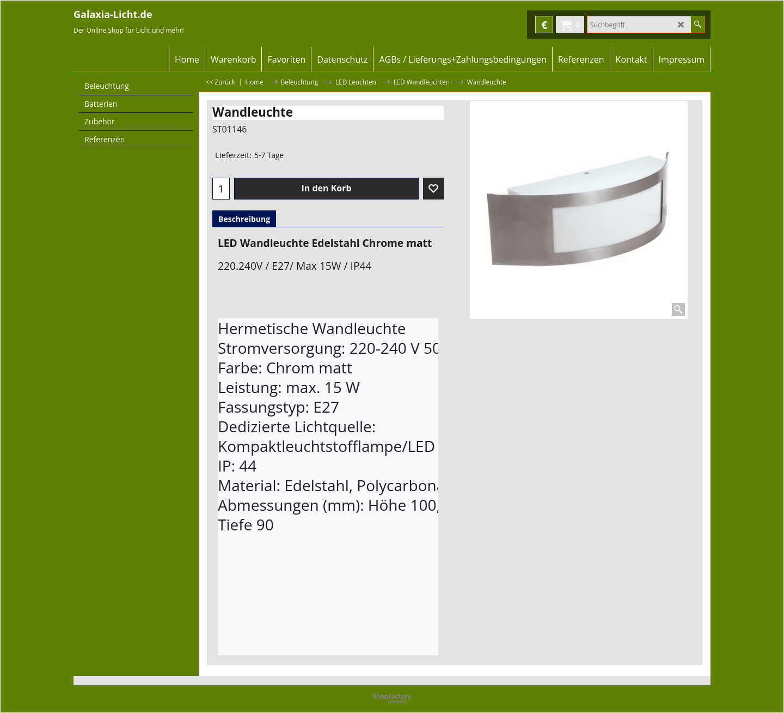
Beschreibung (244, 219)
